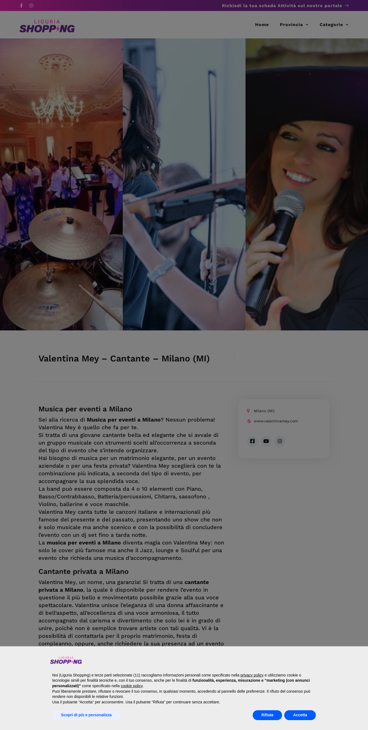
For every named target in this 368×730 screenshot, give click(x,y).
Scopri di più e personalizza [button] (86, 715)
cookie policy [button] (132, 686)
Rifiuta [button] (267, 715)
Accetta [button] (300, 715)
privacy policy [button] (252, 675)
